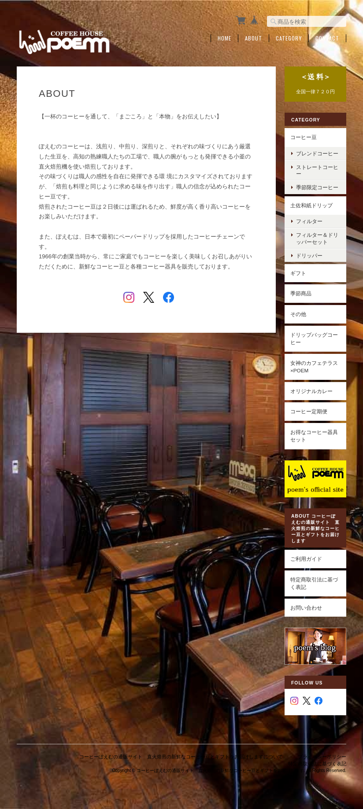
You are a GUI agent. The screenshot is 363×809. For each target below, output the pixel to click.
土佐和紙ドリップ (311, 205)
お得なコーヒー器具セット (314, 436)
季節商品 (300, 293)
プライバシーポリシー (322, 756)
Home (224, 38)
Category (289, 38)
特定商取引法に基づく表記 (314, 583)
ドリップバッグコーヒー (314, 339)
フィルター (309, 221)
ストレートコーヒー (317, 170)
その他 (298, 314)
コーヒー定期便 (308, 411)
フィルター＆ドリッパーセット (317, 238)
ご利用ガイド (306, 559)
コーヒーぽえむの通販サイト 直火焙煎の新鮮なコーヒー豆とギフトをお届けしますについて (181, 756)
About (253, 38)
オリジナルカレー (311, 391)
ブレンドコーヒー (317, 153)
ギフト (298, 273)
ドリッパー (309, 255)
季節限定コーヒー (317, 187)
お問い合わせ (306, 607)
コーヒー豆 (303, 137)
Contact (327, 38)
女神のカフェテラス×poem (314, 367)
